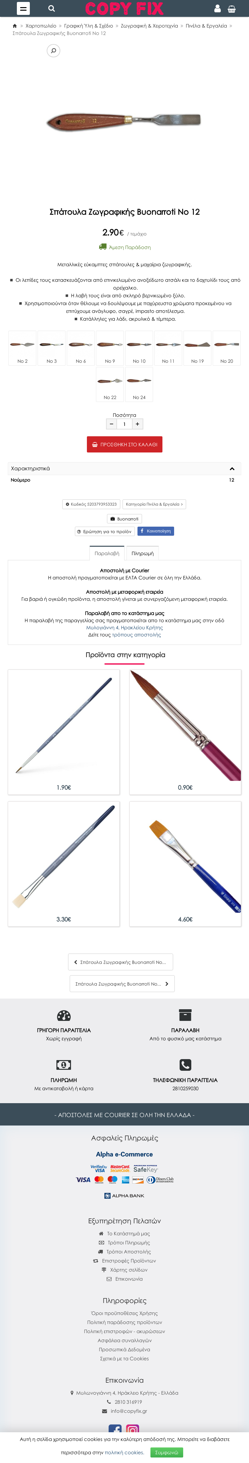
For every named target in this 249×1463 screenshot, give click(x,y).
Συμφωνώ (166, 1452)
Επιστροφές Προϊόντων (124, 1260)
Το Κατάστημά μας (124, 1233)
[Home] (15, 26)
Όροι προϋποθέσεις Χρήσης (124, 1313)
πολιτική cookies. (124, 1452)
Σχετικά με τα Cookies (124, 1358)
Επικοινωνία (129, 1279)
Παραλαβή (107, 553)
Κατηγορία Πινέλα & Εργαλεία (154, 504)
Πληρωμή (143, 553)
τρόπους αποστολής (136, 634)
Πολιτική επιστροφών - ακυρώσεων (124, 1331)
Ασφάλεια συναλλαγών (125, 1340)
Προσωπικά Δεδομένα (124, 1349)
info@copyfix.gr (124, 1411)
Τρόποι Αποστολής (124, 1251)
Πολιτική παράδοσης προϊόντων (124, 1322)
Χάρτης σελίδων (124, 1270)
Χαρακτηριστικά (30, 469)
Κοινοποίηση (156, 531)
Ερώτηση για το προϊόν (104, 531)
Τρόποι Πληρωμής (124, 1242)
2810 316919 (128, 1402)
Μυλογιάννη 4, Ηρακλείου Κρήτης (124, 627)
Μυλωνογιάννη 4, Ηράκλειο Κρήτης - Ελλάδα (127, 1393)
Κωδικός (91, 504)
